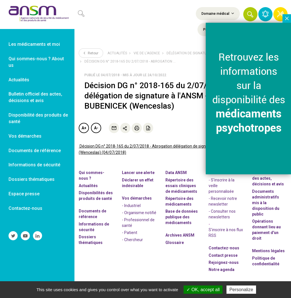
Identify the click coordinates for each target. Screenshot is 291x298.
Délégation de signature (189, 53)
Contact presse (223, 255)
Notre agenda (221, 269)
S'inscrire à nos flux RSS (226, 232)
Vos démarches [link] (25, 136)
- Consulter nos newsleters (222, 214)
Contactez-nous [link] (25, 208)
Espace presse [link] (24, 193)
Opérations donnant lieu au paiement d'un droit (266, 230)
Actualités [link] (19, 79)
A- (96, 128)
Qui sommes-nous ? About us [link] (36, 62)
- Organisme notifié (139, 212)
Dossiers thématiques (91, 240)
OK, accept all (203, 289)
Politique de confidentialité (265, 261)
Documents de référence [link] (35, 150)
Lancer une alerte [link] (138, 172)
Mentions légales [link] (268, 251)
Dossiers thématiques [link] (32, 179)
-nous (224, 262)
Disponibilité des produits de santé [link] (38, 118)
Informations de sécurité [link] (34, 164)
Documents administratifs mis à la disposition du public (265, 202)
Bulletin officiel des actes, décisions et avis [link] (35, 97)
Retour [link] (91, 53)
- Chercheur (132, 239)
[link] (37, 14)
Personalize (241, 289)
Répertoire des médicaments (179, 201)
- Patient (129, 232)
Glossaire (174, 242)
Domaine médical (217, 13)
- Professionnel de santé (138, 223)
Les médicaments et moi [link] (34, 44)
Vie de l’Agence (147, 53)
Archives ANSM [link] (179, 235)
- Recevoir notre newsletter (223, 201)
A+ (84, 128)
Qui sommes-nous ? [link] (91, 175)
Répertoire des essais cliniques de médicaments (181, 186)
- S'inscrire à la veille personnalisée (221, 186)
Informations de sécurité (94, 227)
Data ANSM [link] (176, 172)
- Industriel (131, 205)
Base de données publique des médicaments (181, 217)
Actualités (117, 53)
